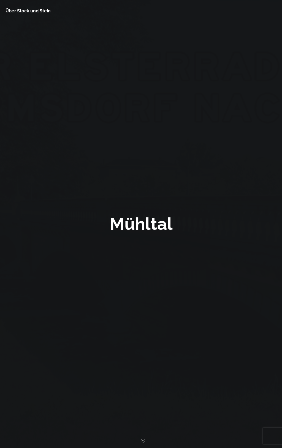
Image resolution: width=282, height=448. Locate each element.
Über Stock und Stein (28, 10)
